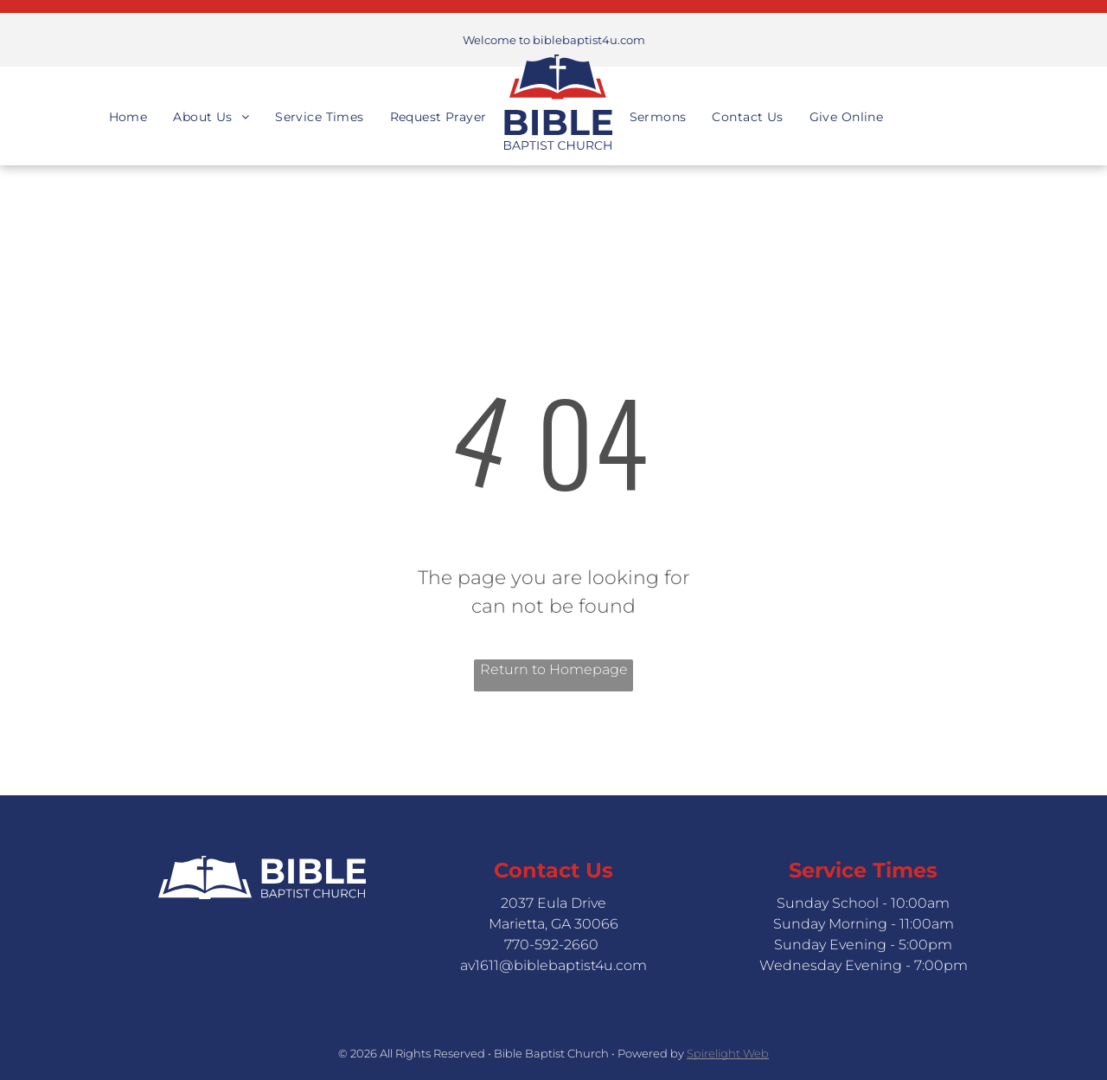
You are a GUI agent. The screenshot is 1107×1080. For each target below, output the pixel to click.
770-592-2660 (551, 944)
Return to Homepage (554, 669)
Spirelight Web (728, 1053)
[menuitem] (128, 102)
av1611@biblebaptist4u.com (553, 965)
